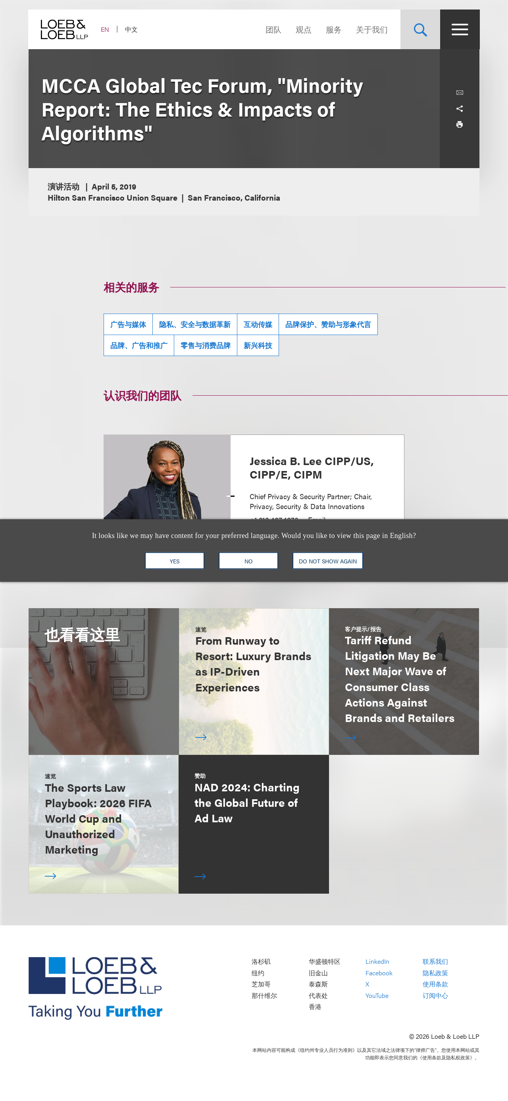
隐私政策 (435, 972)
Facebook (379, 972)
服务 (333, 29)
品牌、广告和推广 (138, 345)
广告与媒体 (128, 324)
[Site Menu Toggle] (459, 29)
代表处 (318, 995)
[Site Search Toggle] (420, 29)
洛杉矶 (261, 961)
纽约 (258, 972)
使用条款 (435, 984)
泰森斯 (318, 984)
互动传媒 (258, 324)
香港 (315, 1006)
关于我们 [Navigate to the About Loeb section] (371, 29)
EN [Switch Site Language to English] (105, 29)
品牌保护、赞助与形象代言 (328, 324)
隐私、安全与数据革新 (195, 324)
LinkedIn (377, 961)
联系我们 (435, 961)
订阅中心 (435, 995)
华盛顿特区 (325, 961)
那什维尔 (264, 995)
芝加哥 (261, 984)
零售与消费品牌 (206, 345)
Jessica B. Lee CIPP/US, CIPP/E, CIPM (312, 467)
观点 (303, 29)
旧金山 (318, 972)
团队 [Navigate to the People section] (273, 29)
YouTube (377, 995)
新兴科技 (258, 345)
